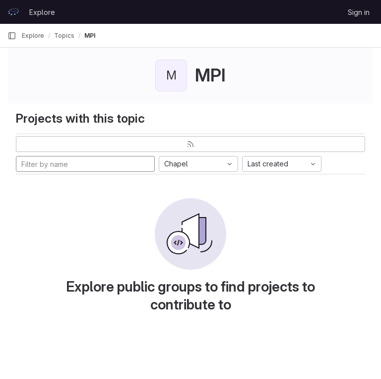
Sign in (359, 12)
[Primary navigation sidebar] (12, 36)
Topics (64, 35)
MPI (89, 35)
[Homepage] (13, 12)
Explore (42, 12)
